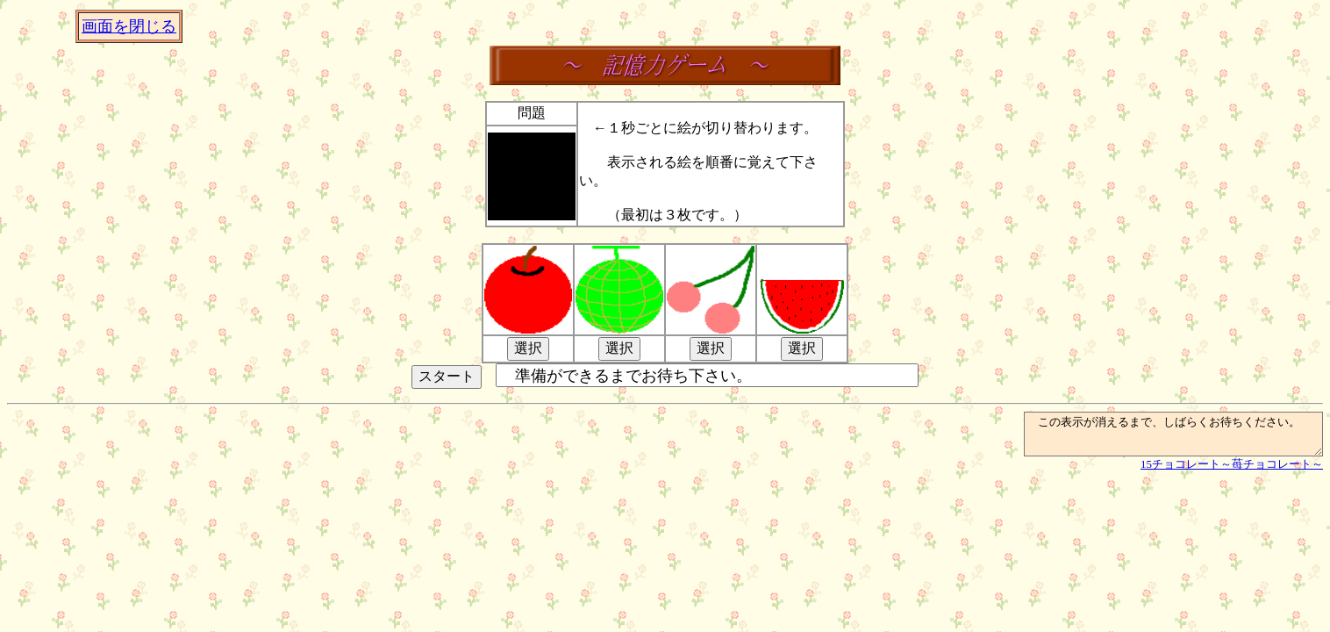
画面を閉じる (129, 26)
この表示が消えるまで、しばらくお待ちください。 (1156, 438)
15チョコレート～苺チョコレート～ (1232, 471)
